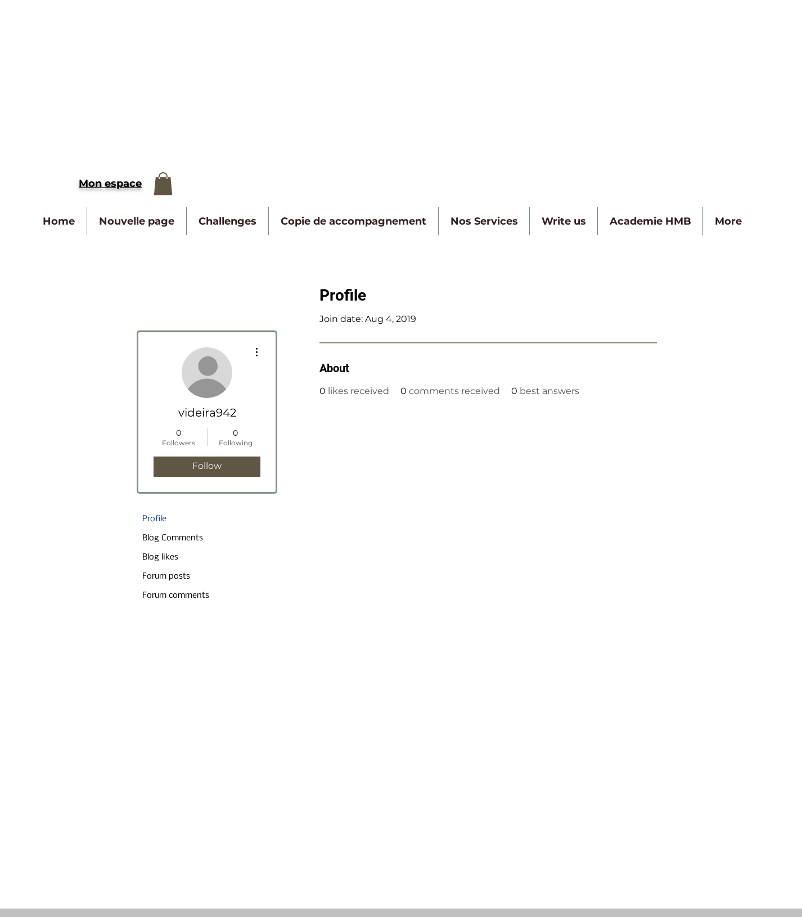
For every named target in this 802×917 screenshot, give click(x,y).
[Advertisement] (337, 79)
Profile (154, 519)
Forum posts (166, 576)
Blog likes (160, 557)
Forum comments (175, 595)
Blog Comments (172, 538)
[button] (163, 183)
